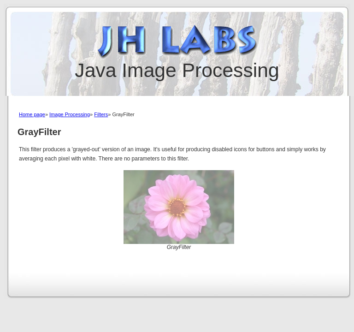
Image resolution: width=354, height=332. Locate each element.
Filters (101, 114)
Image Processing (69, 114)
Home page (32, 114)
